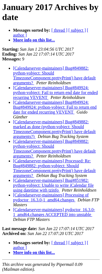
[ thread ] (59, 30)
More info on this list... (34, 40)
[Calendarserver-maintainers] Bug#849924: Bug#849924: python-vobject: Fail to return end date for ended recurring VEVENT (55, 107)
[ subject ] (77, 30)
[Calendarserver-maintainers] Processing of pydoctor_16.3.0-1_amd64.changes (51, 197)
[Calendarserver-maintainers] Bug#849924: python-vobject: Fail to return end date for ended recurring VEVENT (55, 92)
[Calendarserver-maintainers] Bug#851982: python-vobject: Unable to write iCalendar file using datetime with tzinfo (53, 185)
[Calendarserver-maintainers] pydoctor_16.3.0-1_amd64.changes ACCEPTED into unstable (54, 212)
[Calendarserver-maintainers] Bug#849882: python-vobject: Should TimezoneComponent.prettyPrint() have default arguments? (54, 75)
